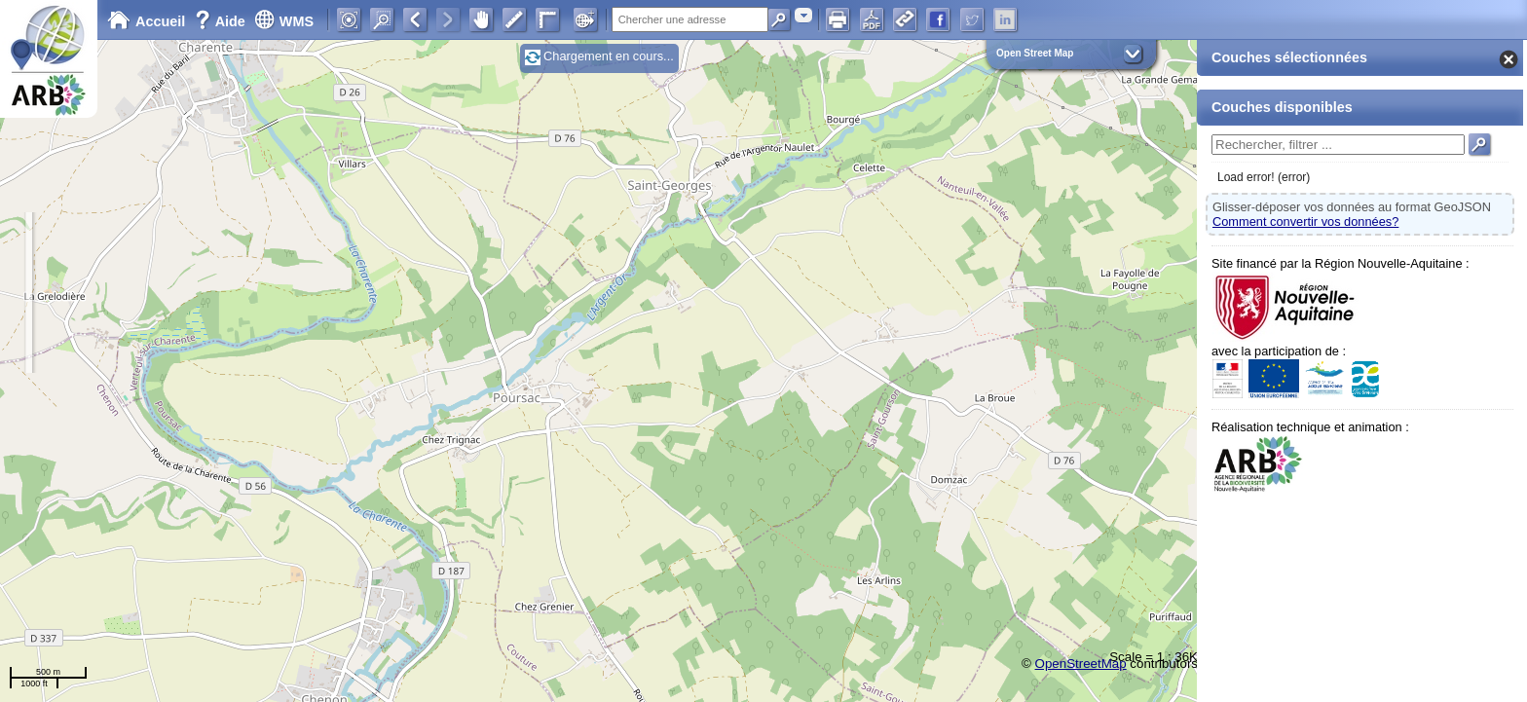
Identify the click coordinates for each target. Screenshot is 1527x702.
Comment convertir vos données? (1305, 221)
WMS (284, 21)
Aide (222, 21)
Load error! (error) (1263, 177)
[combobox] (803, 15)
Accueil (146, 21)
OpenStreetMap (1081, 663)
